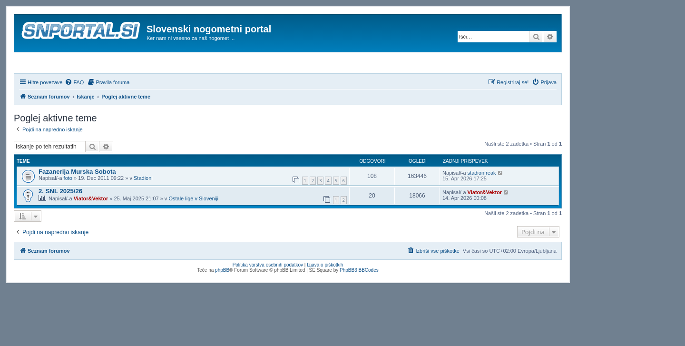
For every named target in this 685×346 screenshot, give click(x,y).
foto (68, 204)
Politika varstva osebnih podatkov (268, 290)
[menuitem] (74, 108)
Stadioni (143, 204)
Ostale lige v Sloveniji (193, 224)
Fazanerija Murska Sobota (77, 197)
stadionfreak (482, 198)
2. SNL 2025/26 (60, 216)
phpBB (222, 295)
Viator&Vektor (91, 224)
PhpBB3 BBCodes (359, 295)
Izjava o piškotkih (325, 290)
